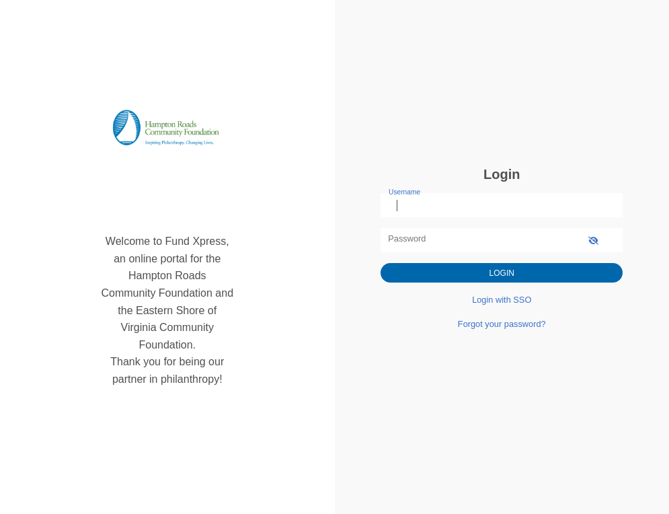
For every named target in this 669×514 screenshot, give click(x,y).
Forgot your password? (502, 324)
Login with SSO (501, 300)
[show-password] (593, 240)
